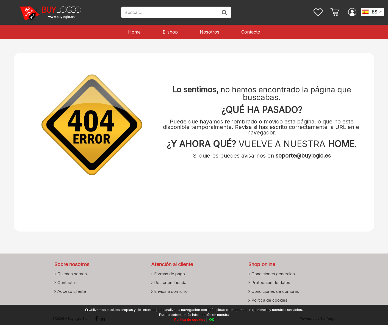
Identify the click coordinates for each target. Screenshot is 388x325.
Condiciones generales (273, 273)
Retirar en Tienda (170, 282)
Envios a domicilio (171, 291)
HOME (341, 144)
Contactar (66, 282)
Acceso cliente (71, 291)
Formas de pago (169, 273)
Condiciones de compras (275, 291)
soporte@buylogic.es (303, 155)
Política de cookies (269, 300)
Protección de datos (270, 282)
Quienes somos (72, 273)
